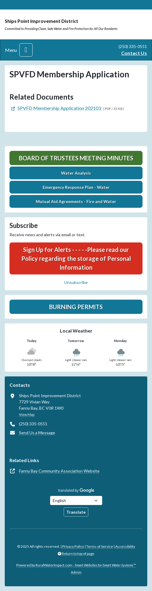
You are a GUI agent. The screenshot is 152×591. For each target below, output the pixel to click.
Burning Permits (76, 306)
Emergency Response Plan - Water (76, 187)
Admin (76, 572)
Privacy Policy (73, 546)
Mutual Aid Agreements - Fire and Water (76, 201)
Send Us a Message (37, 432)
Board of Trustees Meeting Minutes (76, 158)
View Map (26, 414)
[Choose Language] (76, 500)
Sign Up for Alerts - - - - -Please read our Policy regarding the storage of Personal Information (76, 258)
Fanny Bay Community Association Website (59, 470)
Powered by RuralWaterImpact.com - (76, 565)
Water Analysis (76, 172)
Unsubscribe (76, 282)
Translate (76, 512)
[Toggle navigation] (26, 50)
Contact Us (134, 53)
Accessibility (125, 546)
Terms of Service (99, 546)
